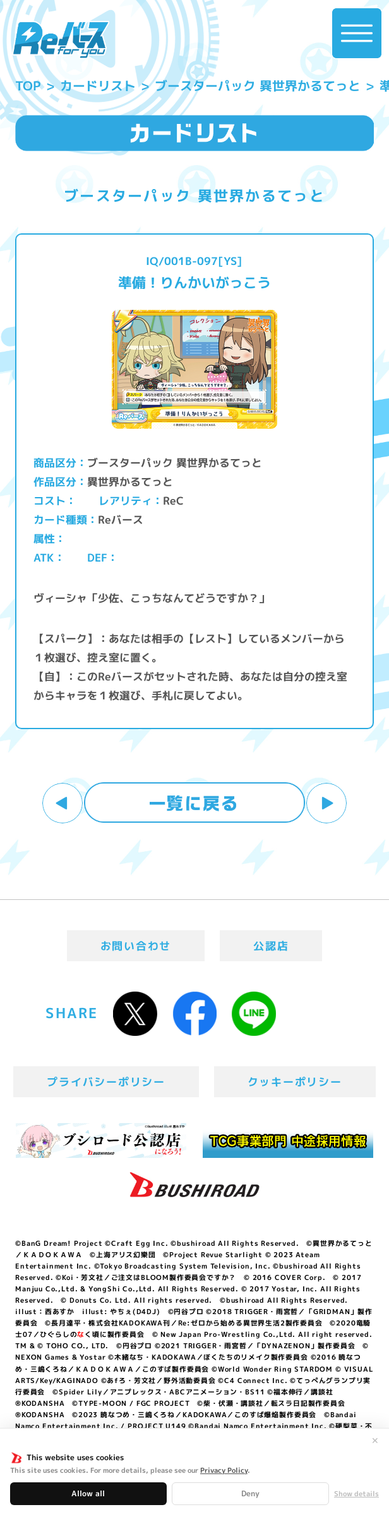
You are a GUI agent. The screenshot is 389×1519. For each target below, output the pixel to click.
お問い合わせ (135, 946)
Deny (250, 1493)
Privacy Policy (224, 1470)
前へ (62, 803)
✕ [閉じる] (375, 1441)
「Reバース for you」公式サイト (61, 40)
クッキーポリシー (295, 1082)
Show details (356, 1494)
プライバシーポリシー (106, 1082)
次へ (326, 803)
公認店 (271, 946)
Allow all (88, 1493)
